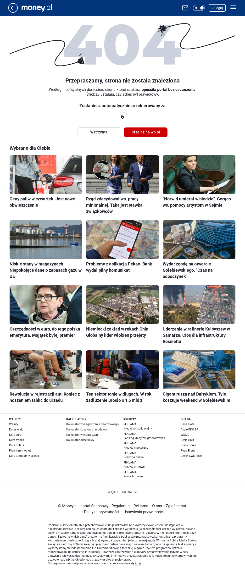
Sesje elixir (187, 440)
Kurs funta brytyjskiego (24, 455)
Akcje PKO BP (189, 429)
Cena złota (188, 424)
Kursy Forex (188, 445)
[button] (199, 8)
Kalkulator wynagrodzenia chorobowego (92, 424)
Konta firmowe (133, 476)
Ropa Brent (188, 450)
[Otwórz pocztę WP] (185, 8)
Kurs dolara (16, 445)
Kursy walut (16, 429)
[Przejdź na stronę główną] (13, 11)
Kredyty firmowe (134, 466)
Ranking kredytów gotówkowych (144, 438)
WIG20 (185, 434)
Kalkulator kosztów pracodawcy (87, 429)
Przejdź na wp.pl (146, 132)
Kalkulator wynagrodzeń (82, 434)
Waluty (13, 424)
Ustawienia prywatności (143, 512)
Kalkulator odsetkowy (80, 440)
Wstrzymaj (99, 132)
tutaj (138, 563)
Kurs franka (16, 440)
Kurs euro (15, 434)
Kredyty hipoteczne (135, 447)
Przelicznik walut (20, 450)
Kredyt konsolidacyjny (137, 428)
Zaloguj (217, 8)
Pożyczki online (133, 457)
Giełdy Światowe (191, 455)
